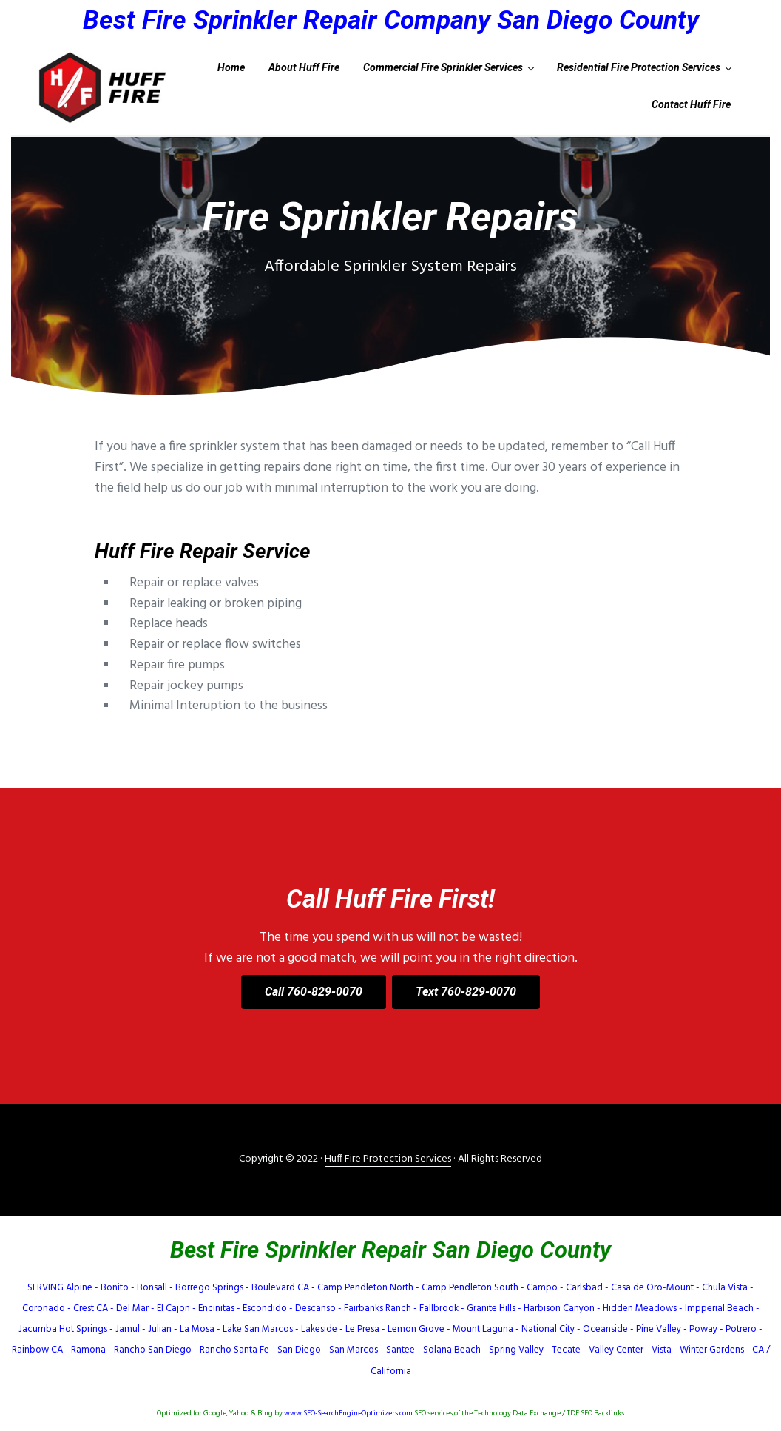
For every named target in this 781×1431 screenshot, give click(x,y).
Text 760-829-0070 (466, 992)
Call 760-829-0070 (313, 992)
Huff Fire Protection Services (388, 1158)
